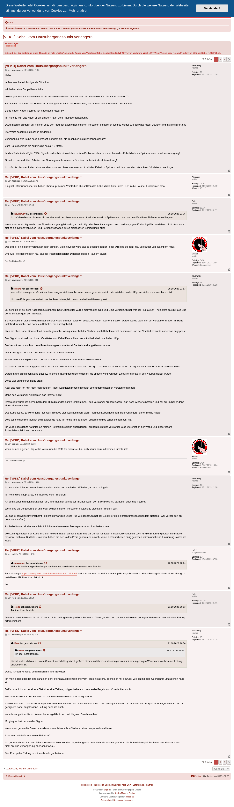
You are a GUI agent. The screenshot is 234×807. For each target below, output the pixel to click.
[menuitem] (9, 22)
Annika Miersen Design (125, 793)
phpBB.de (130, 797)
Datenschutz (138, 785)
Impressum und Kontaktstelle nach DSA (112, 785)
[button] (229, 59)
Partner (149, 785)
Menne (17, 289)
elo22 (17, 607)
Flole (16, 643)
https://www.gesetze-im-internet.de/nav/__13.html (49, 573)
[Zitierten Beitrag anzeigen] (46, 214)
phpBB (107, 790)
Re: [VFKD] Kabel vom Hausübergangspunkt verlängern (43, 177)
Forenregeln (10, 46)
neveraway (20, 214)
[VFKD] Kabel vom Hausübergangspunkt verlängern (47, 37)
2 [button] (220, 59)
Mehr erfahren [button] (78, 10)
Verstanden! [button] (212, 8)
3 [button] (224, 59)
